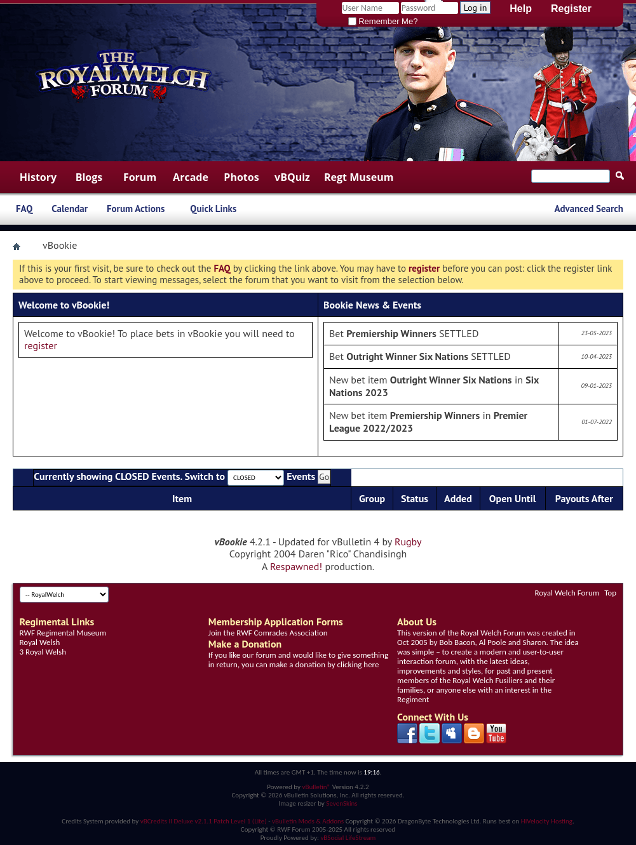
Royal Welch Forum (567, 592)
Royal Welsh (40, 642)
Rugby (408, 541)
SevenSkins (341, 803)
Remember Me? (383, 21)
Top (610, 592)
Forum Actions (136, 209)
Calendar (69, 209)
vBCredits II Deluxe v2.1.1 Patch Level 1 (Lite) (203, 821)
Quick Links (213, 209)
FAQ (24, 209)
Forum (139, 177)
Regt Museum (358, 177)
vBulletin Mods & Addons (308, 821)
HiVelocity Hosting (546, 821)
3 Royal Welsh (43, 651)
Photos (241, 177)
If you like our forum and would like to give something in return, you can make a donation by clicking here (298, 659)
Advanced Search (588, 209)
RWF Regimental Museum (63, 632)
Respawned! (296, 566)
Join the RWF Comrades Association (268, 632)
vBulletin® (316, 787)
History (38, 177)
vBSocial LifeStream (348, 838)
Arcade (190, 177)
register (40, 345)
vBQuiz (292, 177)
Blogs (89, 177)
